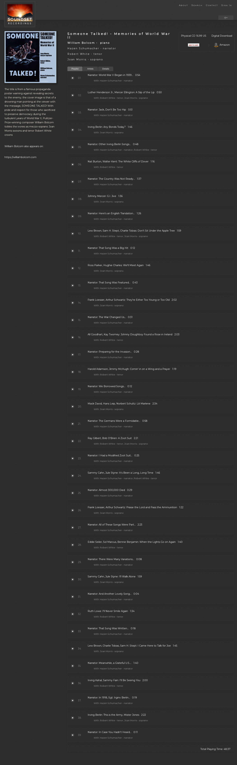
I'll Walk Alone (72, 579)
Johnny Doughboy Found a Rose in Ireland (72, 337)
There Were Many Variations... (72, 562)
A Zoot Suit (72, 441)
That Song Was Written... (72, 631)
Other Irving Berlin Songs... (72, 147)
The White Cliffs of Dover (72, 164)
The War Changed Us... (72, 320)
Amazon (222, 44)
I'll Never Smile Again (72, 614)
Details (105, 68)
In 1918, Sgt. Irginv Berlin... (72, 700)
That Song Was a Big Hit (72, 250)
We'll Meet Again (72, 268)
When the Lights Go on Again (72, 544)
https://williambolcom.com (20, 157)
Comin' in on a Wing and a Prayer (72, 372)
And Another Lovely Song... (72, 596)
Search (196, 5)
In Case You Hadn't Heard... (72, 735)
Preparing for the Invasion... (72, 354)
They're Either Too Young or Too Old (72, 302)
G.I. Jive (72, 199)
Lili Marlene (72, 406)
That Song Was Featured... (72, 285)
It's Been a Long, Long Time (72, 475)
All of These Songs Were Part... (72, 527)
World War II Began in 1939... (72, 78)
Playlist (74, 68)
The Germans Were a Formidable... (72, 423)
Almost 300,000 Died (72, 493)
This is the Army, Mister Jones (72, 717)
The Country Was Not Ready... (72, 181)
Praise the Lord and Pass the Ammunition (72, 510)
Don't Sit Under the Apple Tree (72, 233)
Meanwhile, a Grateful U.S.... (72, 665)
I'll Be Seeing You (72, 683)
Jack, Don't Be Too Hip (72, 112)
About (183, 5)
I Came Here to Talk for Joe (72, 648)
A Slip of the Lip (72, 95)
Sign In (226, 5)
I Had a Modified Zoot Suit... (72, 458)
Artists (90, 68)
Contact (212, 5)
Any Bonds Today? (72, 129)
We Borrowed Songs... (72, 389)
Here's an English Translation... (72, 216)
